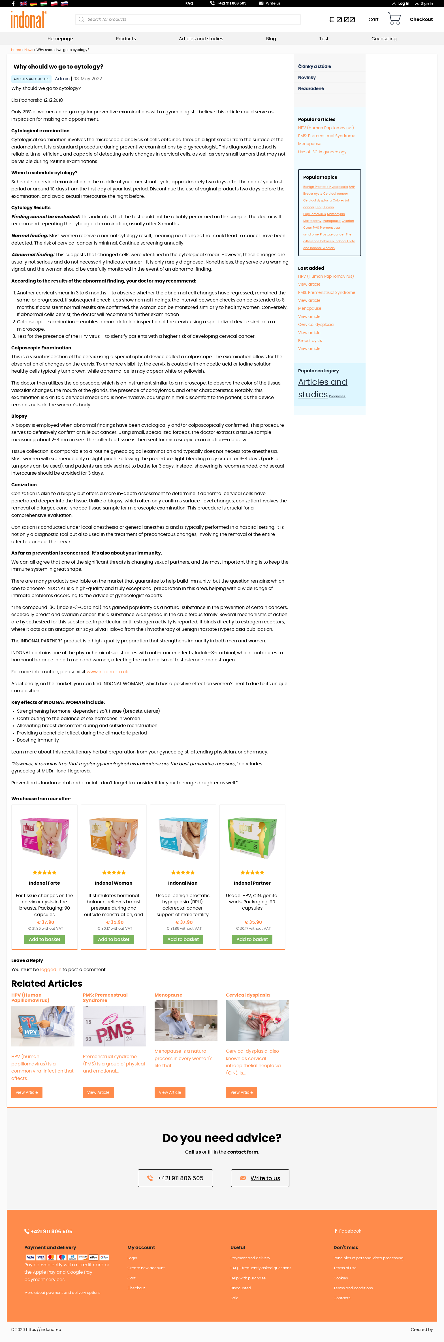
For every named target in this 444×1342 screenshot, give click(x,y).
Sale (234, 1298)
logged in (50, 969)
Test (323, 39)
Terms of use (345, 1268)
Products (126, 39)
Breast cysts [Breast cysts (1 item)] (312, 193)
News (28, 50)
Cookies (341, 1278)
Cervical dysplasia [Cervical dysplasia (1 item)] (317, 200)
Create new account (146, 1268)
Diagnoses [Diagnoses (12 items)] (337, 396)
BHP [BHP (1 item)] (352, 186)
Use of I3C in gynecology (322, 152)
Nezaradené (311, 89)
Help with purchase (248, 1278)
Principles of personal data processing (369, 1258)
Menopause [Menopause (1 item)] (332, 220)
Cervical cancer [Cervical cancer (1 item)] (335, 193)
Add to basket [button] (44, 939)
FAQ (189, 3)
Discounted (240, 1288)
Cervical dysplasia (316, 325)
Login (132, 1258)
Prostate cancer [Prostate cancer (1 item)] (332, 234)
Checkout (421, 19)
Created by (422, 1330)
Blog (271, 39)
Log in (400, 3)
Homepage (60, 39)
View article (309, 284)
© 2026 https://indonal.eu (36, 1330)
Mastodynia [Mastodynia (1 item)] (336, 214)
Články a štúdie (314, 67)
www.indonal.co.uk (107, 672)
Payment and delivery (250, 1258)
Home (16, 50)
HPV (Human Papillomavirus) (326, 128)
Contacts (342, 1298)
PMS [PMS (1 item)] (316, 227)
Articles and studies (201, 39)
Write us (266, 2)
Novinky (307, 78)
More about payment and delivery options (62, 1293)
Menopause (309, 144)
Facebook (347, 1231)
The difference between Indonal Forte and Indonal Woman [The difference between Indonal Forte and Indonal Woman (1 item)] (329, 241)
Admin (63, 79)
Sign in (424, 3)
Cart (374, 19)
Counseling (384, 39)
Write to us (260, 1178)
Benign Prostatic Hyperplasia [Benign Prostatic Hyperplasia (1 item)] (325, 186)
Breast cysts (310, 341)
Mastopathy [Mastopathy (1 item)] (312, 220)
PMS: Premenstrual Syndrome (326, 136)
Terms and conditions (353, 1288)
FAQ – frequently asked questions (260, 1268)
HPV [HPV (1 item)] (318, 207)
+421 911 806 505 (224, 2)
